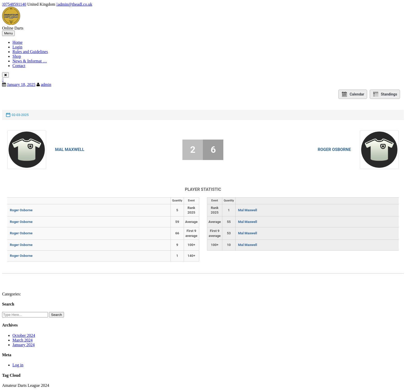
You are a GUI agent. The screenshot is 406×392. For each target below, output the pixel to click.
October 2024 (23, 335)
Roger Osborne (334, 149)
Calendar (352, 94)
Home (17, 42)
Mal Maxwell (69, 149)
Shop (16, 56)
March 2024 (22, 340)
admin (46, 84)
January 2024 (23, 345)
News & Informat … (29, 61)
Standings (385, 94)
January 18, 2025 (21, 84)
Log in (17, 365)
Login (17, 47)
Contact (18, 65)
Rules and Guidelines (30, 51)
